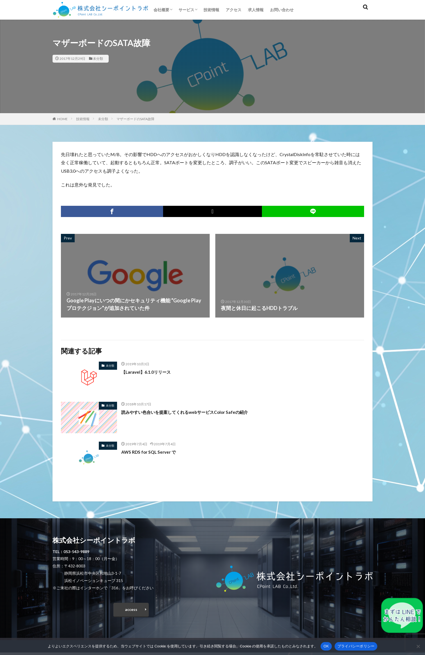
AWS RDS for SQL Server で (152, 452)
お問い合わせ (282, 9)
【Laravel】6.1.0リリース (150, 372)
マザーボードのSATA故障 (135, 119)
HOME (62, 119)
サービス (186, 9)
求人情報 (256, 9)
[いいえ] (418, 646)
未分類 (98, 58)
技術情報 (211, 9)
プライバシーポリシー (356, 646)
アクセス (233, 9)
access (131, 610)
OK (326, 646)
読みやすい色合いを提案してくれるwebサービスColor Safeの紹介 (196, 412)
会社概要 (161, 9)
